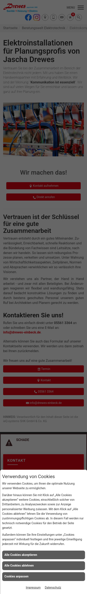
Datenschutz (53, 587)
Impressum (33, 587)
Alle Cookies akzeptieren (20, 554)
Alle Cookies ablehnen (19, 565)
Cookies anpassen (16, 576)
